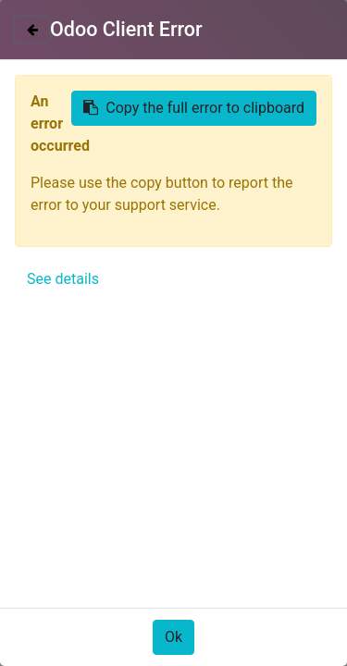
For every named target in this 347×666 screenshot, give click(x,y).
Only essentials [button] (205, 622)
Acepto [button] (286, 622)
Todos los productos (81, 211)
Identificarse (281, 43)
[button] (38, 459)
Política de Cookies (77, 568)
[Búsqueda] (313, 175)
